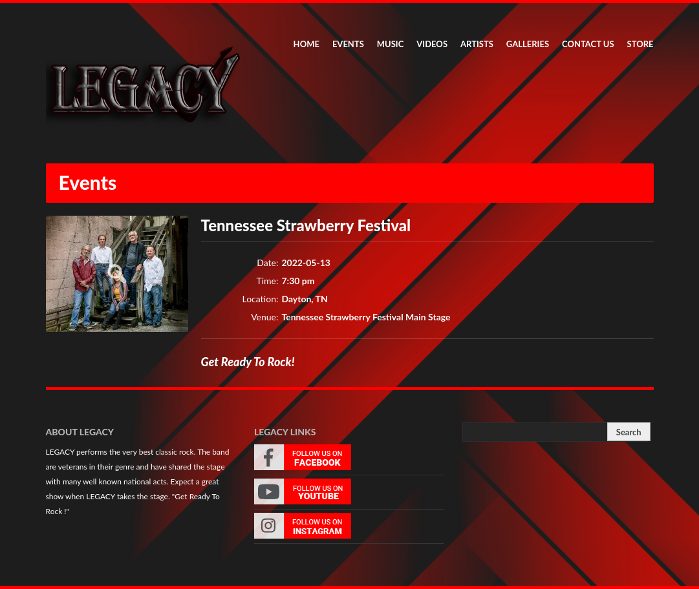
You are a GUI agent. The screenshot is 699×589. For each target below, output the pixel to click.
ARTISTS (476, 44)
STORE (640, 44)
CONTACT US (588, 44)
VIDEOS (431, 44)
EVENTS (348, 44)
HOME (306, 44)
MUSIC (390, 44)
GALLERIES (527, 44)
